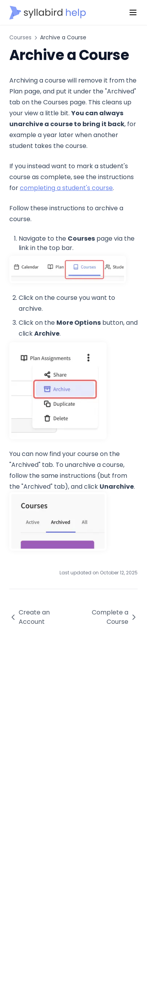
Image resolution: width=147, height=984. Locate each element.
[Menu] (133, 12)
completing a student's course (66, 187)
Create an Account (29, 617)
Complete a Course (115, 617)
